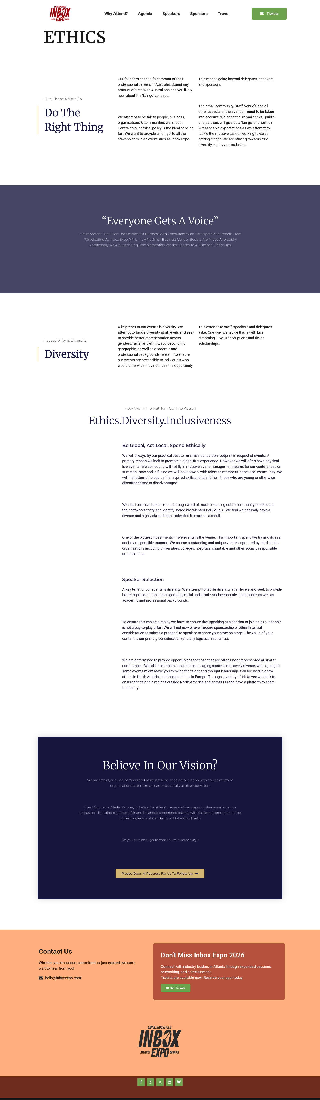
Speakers (171, 13)
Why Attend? (116, 13)
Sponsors (199, 13)
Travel (224, 13)
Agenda (145, 13)
